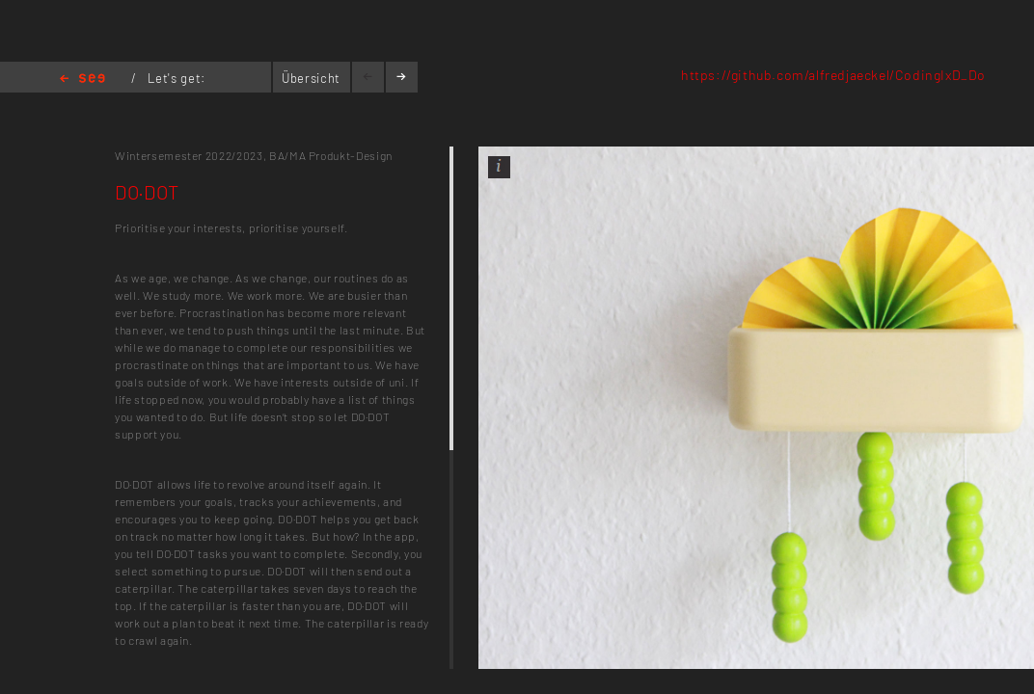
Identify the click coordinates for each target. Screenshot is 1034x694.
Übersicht (311, 78)
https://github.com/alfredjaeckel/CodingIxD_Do (833, 75)
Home (82, 80)
